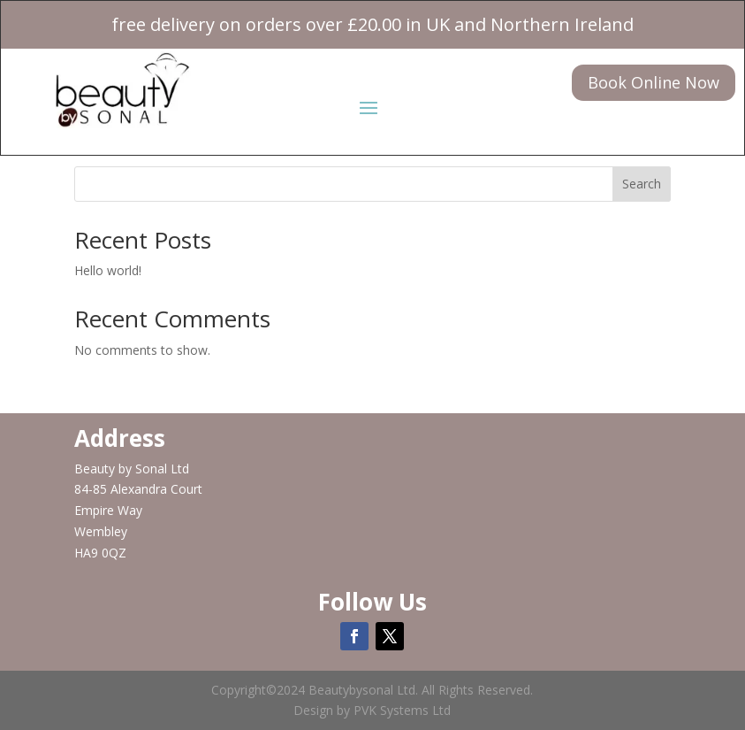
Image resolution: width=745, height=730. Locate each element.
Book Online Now (653, 82)
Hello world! (107, 270)
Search (641, 183)
